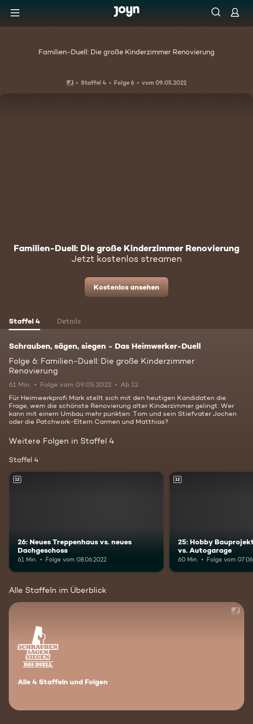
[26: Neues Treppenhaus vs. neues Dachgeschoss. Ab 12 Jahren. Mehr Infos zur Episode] (86, 521)
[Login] (235, 12)
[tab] (24, 322)
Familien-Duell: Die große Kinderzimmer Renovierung (126, 52)
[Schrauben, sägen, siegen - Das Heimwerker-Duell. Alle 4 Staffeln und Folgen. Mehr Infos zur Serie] (126, 656)
